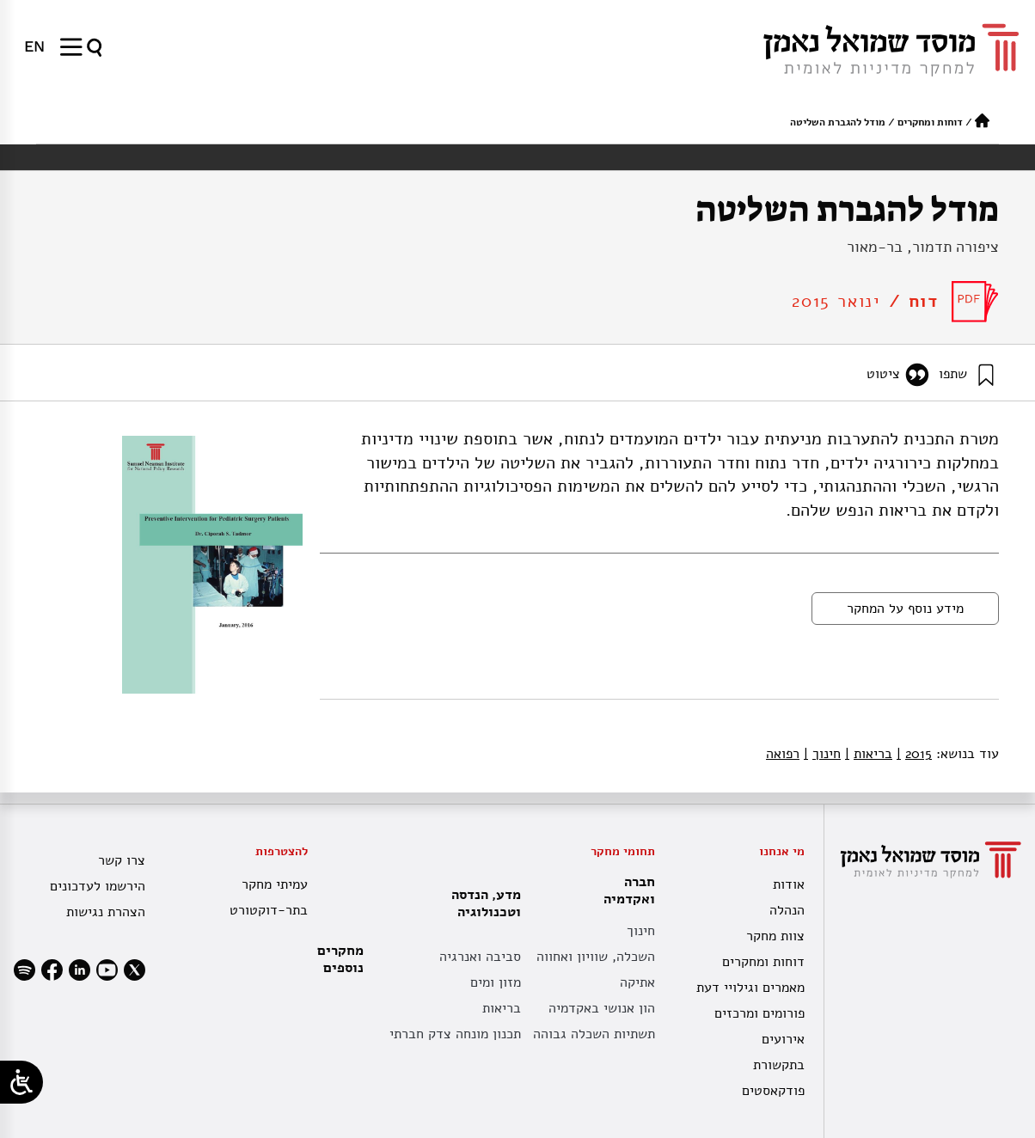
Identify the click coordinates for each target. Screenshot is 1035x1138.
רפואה (782, 753)
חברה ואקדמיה (625, 890)
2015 (914, 753)
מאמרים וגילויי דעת (750, 987)
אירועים (783, 1039)
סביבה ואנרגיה (480, 956)
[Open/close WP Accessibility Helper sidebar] (21, 1082)
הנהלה (787, 910)
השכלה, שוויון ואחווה (595, 956)
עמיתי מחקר (275, 884)
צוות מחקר (775, 936)
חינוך (822, 753)
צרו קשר (121, 860)
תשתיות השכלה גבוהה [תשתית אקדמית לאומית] (594, 1034)
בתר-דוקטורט (269, 910)
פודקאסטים (773, 1090)
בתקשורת (779, 1064)
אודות (789, 884)
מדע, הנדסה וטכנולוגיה (482, 903)
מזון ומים (495, 982)
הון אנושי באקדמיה (601, 1008)
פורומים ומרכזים (759, 1013)
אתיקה (637, 982)
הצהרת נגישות (105, 911)
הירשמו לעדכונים (97, 886)
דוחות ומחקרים (930, 122)
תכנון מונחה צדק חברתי (455, 1034)
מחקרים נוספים (340, 959)
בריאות (868, 753)
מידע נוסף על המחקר (905, 608)
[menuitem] (34, 46)
